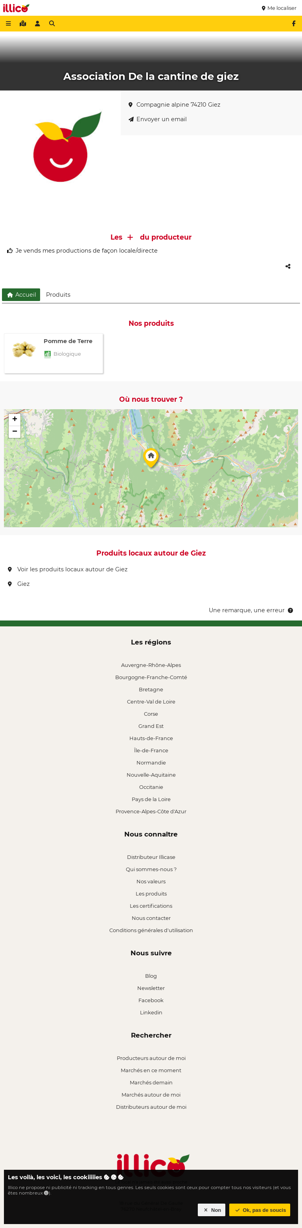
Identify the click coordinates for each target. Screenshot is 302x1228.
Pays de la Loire (151, 799)
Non (211, 1210)
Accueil (21, 294)
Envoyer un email (158, 119)
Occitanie (151, 787)
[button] (151, 460)
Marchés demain (151, 1082)
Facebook (151, 1000)
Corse (151, 714)
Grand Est (151, 726)
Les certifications (151, 906)
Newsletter (151, 988)
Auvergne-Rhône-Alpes (151, 665)
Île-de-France (151, 750)
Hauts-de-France (151, 738)
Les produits (151, 893)
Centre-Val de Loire (151, 701)
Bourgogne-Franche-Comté (151, 677)
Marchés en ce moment (151, 1070)
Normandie (151, 762)
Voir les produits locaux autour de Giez (67, 569)
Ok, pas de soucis (260, 1210)
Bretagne (151, 689)
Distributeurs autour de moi (151, 1107)
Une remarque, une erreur (251, 610)
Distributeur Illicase (151, 857)
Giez (18, 583)
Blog (151, 976)
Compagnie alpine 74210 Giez (174, 104)
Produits (58, 294)
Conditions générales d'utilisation (151, 930)
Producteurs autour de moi (151, 1058)
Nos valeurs (151, 881)
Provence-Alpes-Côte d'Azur (151, 811)
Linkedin (151, 1012)
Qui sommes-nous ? (151, 869)
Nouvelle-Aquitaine (151, 775)
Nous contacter (151, 918)
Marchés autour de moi (151, 1094)
